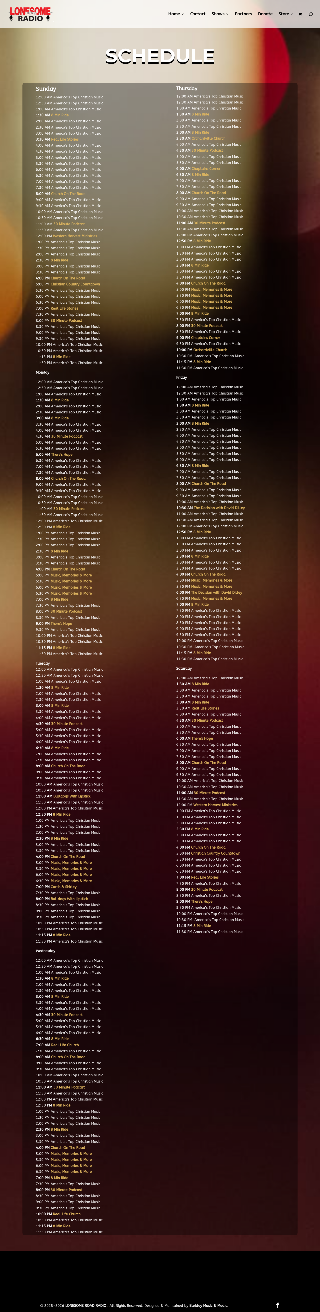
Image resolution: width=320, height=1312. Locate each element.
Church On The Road (68, 194)
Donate (265, 14)
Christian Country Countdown (75, 284)
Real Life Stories (64, 139)
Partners (243, 14)
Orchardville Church (208, 138)
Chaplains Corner (206, 169)
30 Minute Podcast (66, 724)
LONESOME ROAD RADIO (86, 1306)
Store (283, 14)
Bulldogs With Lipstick (71, 796)
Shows (218, 14)
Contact (198, 14)
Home (174, 14)
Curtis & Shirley (63, 887)
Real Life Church (65, 1045)
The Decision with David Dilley (219, 508)
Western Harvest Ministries (75, 236)
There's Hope (61, 455)
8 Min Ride (60, 115)
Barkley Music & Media (208, 1306)
